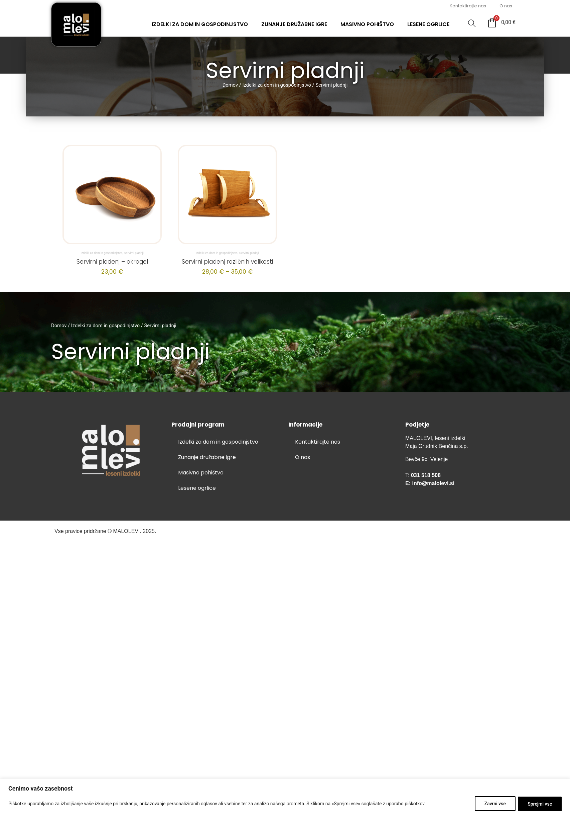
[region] (285, 798)
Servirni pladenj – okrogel (112, 262)
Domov (230, 85)
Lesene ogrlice (428, 24)
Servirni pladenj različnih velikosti (227, 262)
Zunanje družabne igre (294, 24)
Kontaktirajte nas (468, 6)
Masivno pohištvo (367, 24)
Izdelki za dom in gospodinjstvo (200, 24)
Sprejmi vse (540, 804)
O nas (506, 6)
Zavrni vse (495, 804)
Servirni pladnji (134, 253)
